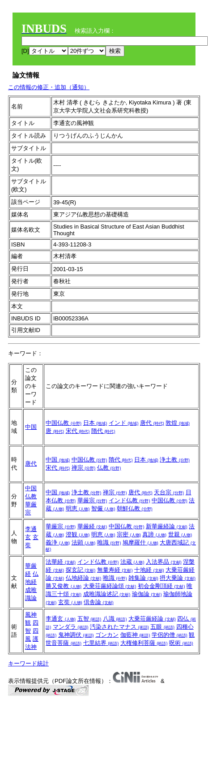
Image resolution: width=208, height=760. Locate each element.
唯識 (109, 542)
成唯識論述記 (107, 594)
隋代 (103, 431)
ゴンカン (107, 634)
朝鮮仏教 (135, 508)
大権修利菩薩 (144, 642)
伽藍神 (135, 634)
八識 (115, 618)
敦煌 (178, 422)
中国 (31, 426)
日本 (95, 422)
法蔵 (132, 561)
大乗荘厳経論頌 (109, 586)
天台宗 (169, 492)
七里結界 (101, 642)
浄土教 (175, 459)
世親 (180, 534)
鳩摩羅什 (140, 542)
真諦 (154, 534)
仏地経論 (84, 577)
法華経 (61, 561)
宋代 (78, 431)
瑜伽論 (147, 594)
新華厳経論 (166, 526)
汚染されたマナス (119, 626)
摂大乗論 (177, 577)
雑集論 (143, 577)
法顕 (84, 542)
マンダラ (71, 626)
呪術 (181, 642)
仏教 (109, 467)
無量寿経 (115, 569)
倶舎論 (99, 602)
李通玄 (61, 618)
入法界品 (164, 561)
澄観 (78, 534)
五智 (89, 618)
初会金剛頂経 (161, 586)
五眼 (162, 626)
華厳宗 (92, 500)
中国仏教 (63, 422)
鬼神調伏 (76, 634)
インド (124, 422)
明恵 (78, 508)
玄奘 (70, 602)
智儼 (103, 508)
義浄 (58, 542)
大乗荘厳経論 (152, 618)
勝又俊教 (63, 586)
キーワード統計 (28, 663)
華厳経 (92, 526)
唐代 (152, 422)
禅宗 (84, 467)
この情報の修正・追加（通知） (48, 87)
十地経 (149, 569)
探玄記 (81, 569)
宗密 (129, 534)
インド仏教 (129, 500)
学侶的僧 (169, 634)
